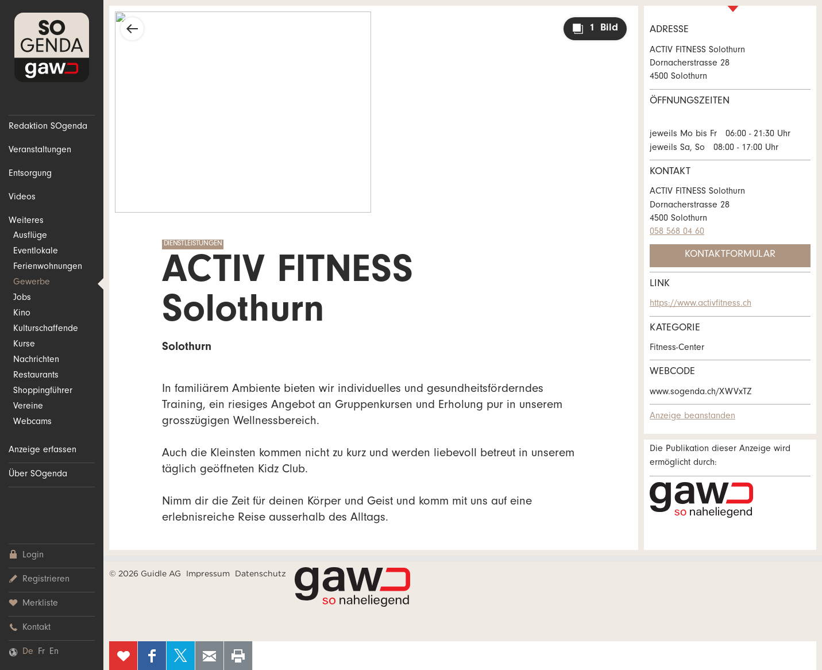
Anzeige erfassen (42, 450)
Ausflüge (30, 236)
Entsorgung (30, 174)
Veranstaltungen (40, 150)
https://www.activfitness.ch (700, 304)
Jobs (22, 298)
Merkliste (33, 604)
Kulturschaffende (45, 329)
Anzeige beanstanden (692, 416)
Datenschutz (260, 573)
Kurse (24, 344)
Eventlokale (35, 251)
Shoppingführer (42, 391)
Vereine (28, 406)
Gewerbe (31, 282)
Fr (41, 652)
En (54, 652)
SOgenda (51, 47)
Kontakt (30, 628)
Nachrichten (36, 360)
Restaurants (36, 375)
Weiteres (26, 221)
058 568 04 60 (677, 232)
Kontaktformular (730, 255)
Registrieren (39, 579)
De (27, 652)
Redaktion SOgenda (48, 127)
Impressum (208, 573)
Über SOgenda (38, 474)
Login (26, 555)
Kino (21, 313)
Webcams (32, 422)
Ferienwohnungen (47, 267)
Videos (22, 197)
